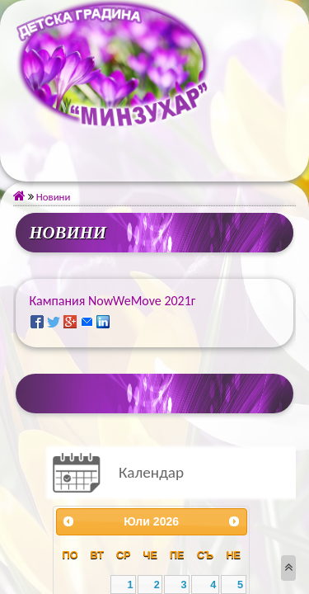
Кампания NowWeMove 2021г (112, 301)
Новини (49, 197)
